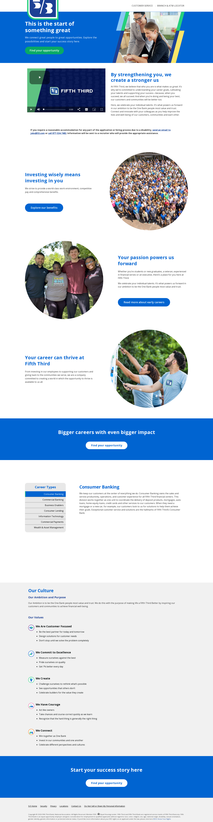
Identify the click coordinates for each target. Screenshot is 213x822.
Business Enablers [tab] (54, 505)
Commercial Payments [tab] (52, 521)
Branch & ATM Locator (170, 5)
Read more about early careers (144, 302)
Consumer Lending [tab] (54, 510)
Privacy (53, 806)
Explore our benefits (44, 207)
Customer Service (142, 5)
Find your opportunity (44, 50)
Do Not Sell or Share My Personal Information (104, 806)
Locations (63, 806)
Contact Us (76, 806)
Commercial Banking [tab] (53, 499)
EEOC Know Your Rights (162, 819)
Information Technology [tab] (51, 516)
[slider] (54, 109)
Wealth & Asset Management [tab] (49, 527)
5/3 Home (32, 806)
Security (43, 806)
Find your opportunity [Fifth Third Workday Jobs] (106, 445)
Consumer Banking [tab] (54, 493)
